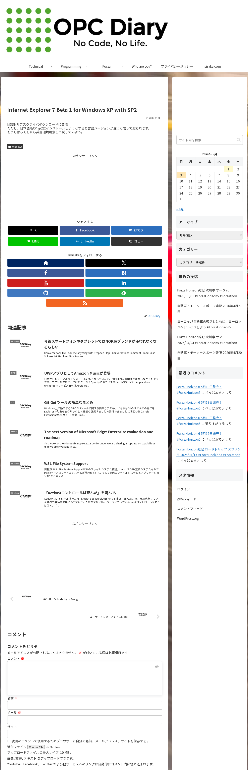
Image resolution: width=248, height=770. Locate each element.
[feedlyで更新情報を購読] (113, 252)
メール (14, 661)
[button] (150, 230)
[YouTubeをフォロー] (85, 252)
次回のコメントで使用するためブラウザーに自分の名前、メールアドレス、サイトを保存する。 (81, 689)
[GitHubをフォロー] (103, 252)
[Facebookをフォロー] (66, 252)
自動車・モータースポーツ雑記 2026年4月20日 (209, 355)
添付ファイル (17, 695)
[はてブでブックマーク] (71, 230)
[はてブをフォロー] (76, 252)
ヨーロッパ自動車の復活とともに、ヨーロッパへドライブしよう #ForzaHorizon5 (209, 324)
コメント (15, 607)
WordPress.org (188, 518)
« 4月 (180, 209)
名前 (12, 647)
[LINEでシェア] (97, 230)
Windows (15, 146)
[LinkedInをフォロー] (94, 252)
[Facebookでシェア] (45, 230)
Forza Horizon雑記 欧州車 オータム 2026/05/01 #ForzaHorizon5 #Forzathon (207, 293)
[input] (209, 140)
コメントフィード (190, 508)
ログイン (183, 489)
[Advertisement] (84, 94)
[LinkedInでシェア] (124, 230)
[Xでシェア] (19, 230)
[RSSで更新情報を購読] (122, 252)
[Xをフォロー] (57, 252)
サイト (12, 675)
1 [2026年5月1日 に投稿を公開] (228, 169)
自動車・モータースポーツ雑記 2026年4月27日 (209, 308)
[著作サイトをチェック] (48, 252)
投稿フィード (186, 498)
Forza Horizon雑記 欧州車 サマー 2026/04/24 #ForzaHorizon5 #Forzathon (207, 339)
